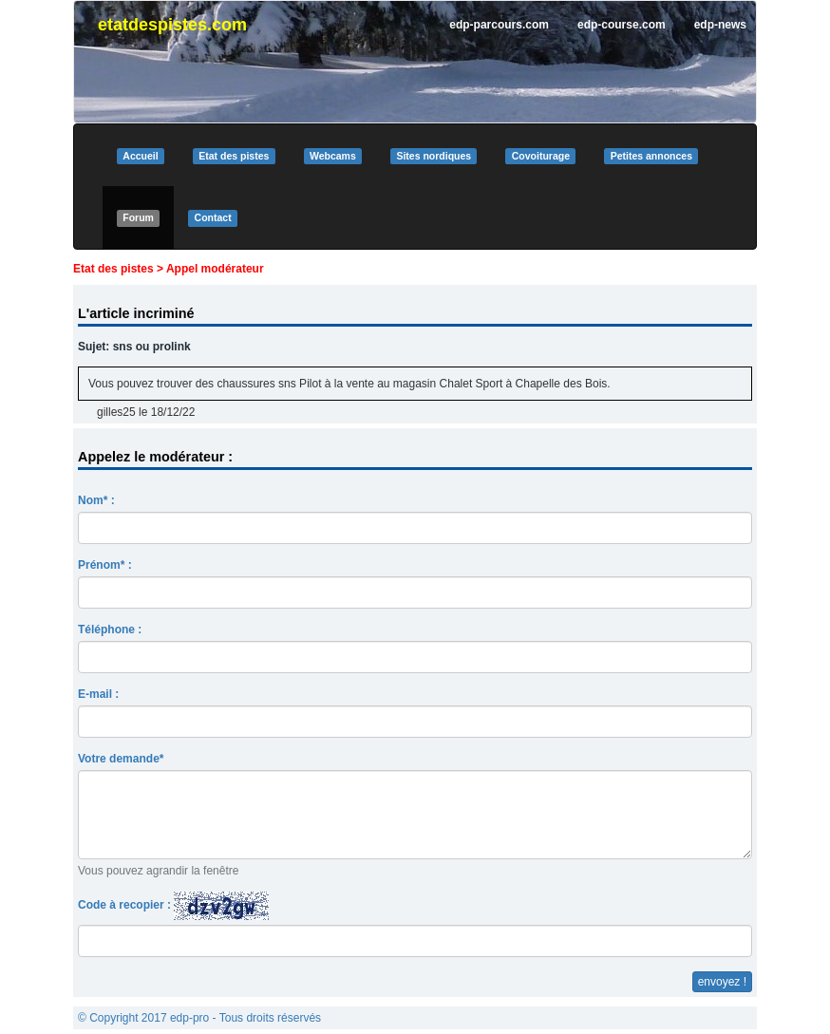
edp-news (720, 24)
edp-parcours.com (499, 24)
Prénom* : (105, 565)
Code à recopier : (173, 906)
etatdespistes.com (172, 24)
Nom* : (96, 500)
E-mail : (98, 694)
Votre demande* (120, 758)
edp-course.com (621, 24)
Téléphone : (109, 629)
